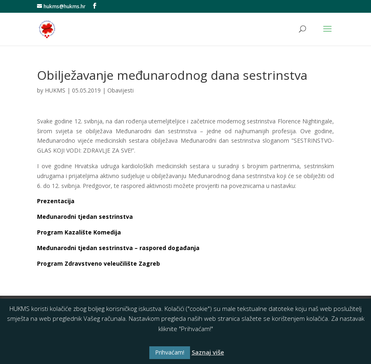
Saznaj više (208, 352)
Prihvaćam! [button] (169, 352)
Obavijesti (120, 90)
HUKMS (55, 90)
